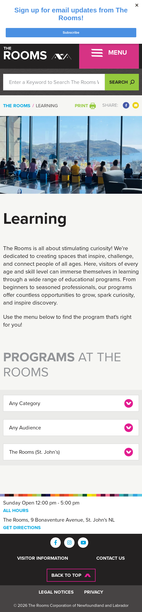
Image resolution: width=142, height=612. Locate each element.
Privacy (93, 592)
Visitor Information (42, 558)
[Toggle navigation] (109, 53)
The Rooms (16, 105)
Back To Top (66, 575)
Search (121, 82)
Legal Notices (56, 592)
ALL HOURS (16, 510)
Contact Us (110, 558)
